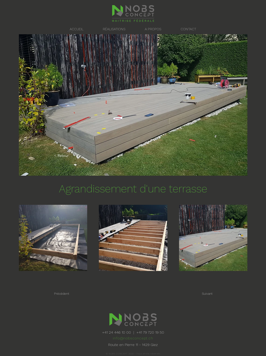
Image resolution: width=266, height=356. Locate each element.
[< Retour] (69, 155)
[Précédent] (73, 293)
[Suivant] (197, 293)
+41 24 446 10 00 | (119, 332)
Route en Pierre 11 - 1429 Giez (133, 344)
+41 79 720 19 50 (150, 332)
